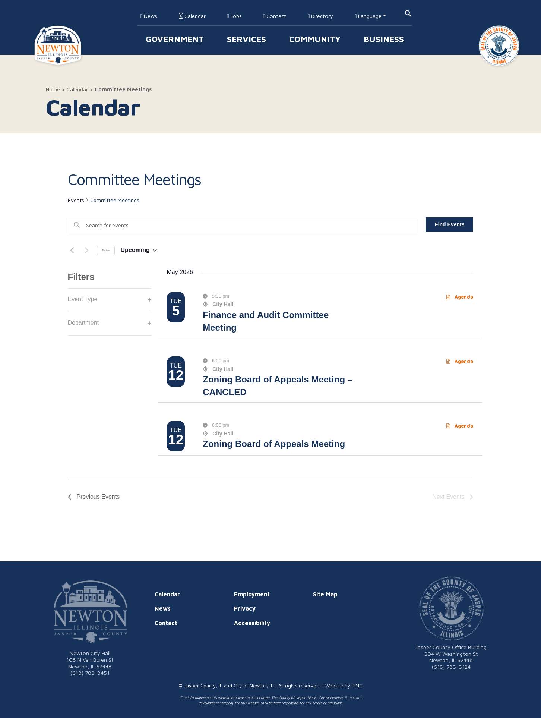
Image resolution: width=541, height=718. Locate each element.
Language (368, 16)
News (148, 16)
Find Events (449, 224)
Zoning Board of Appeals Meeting (274, 444)
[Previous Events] (72, 250)
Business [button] (384, 39)
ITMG (357, 686)
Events (76, 200)
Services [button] (246, 39)
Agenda (459, 297)
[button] (408, 13)
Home (53, 89)
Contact (274, 16)
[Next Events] (86, 250)
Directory (320, 16)
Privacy (245, 608)
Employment (252, 594)
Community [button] (315, 39)
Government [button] (175, 39)
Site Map (325, 594)
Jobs (234, 16)
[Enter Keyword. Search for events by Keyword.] (244, 225)
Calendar (192, 16)
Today (106, 250)
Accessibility (252, 623)
